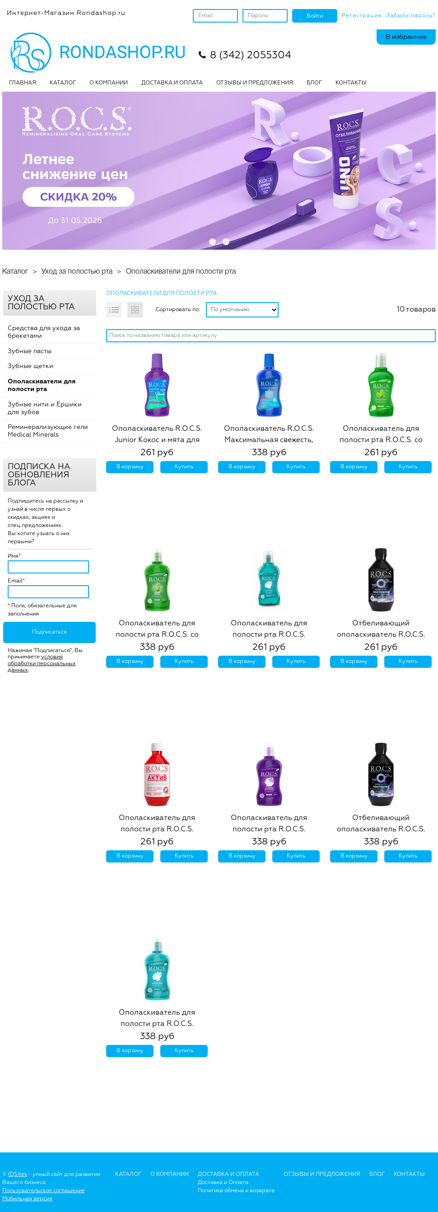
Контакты (351, 83)
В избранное (406, 37)
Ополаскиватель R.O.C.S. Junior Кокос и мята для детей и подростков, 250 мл (157, 440)
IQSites (17, 1174)
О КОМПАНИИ (108, 83)
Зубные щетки (30, 366)
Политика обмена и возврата (236, 1190)
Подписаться (49, 632)
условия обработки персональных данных (42, 663)
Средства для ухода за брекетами (44, 332)
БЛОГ (314, 83)
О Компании (169, 1174)
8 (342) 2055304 (250, 56)
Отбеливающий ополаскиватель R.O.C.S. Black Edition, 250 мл (381, 635)
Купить (184, 467)
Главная (22, 83)
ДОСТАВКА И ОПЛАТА (172, 83)
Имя (13, 556)
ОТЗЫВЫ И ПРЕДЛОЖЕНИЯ (254, 83)
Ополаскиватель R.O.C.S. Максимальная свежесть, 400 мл (269, 440)
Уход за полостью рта (77, 272)
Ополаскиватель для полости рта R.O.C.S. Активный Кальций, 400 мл (156, 1024)
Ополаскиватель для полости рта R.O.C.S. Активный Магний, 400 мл (269, 829)
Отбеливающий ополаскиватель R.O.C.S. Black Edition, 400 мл (381, 829)
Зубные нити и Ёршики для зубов (45, 408)
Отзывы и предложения (322, 1174)
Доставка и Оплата (223, 1182)
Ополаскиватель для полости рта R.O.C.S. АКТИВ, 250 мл (157, 829)
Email (15, 581)
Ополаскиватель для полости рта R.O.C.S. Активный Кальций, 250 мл (269, 635)
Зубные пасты (29, 351)
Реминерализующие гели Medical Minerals (48, 431)
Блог (377, 1174)
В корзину (130, 467)
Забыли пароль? (411, 16)
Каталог (63, 83)
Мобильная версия (27, 1199)
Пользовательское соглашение (43, 1190)
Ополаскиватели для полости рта (181, 272)
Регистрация (362, 16)
